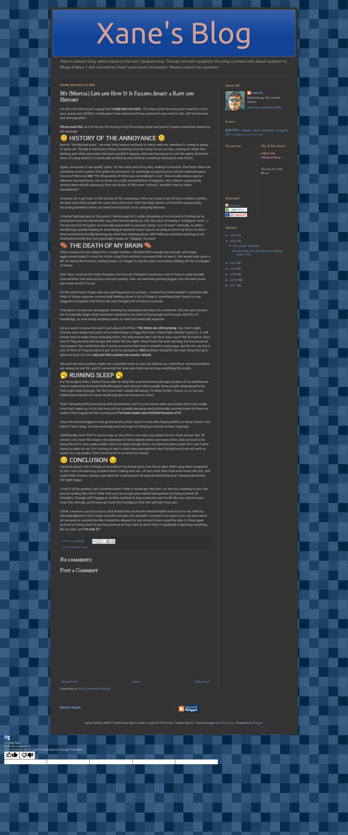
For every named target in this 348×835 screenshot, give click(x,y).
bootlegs (268, 130)
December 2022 (244, 246)
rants (84, 547)
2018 (233, 280)
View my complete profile (264, 107)
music (249, 134)
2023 (233, 235)
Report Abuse (70, 707)
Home (136, 681)
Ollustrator (227, 722)
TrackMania (238, 134)
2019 (233, 274)
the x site (258, 134)
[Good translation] (12, 755)
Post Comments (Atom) (94, 688)
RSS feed (232, 205)
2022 (233, 241)
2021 (233, 263)
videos (246, 130)
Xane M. (257, 93)
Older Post (203, 681)
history (76, 547)
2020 (233, 268)
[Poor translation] (27, 755)
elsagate (282, 130)
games (232, 129)
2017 (233, 285)
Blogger (258, 722)
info (228, 134)
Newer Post (69, 681)
